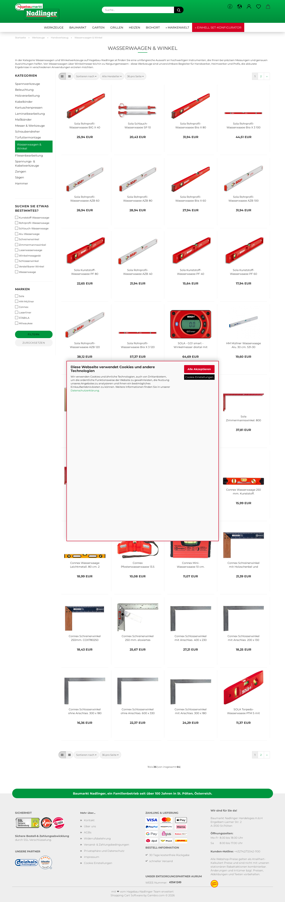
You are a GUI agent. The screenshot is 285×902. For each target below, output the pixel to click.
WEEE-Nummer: (156, 882)
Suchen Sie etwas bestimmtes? (32, 208)
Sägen (19, 177)
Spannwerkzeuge (27, 84)
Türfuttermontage (28, 137)
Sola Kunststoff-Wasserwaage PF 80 (84, 271)
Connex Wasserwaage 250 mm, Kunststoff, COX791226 (243, 491)
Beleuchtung (24, 89)
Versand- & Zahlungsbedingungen (106, 844)
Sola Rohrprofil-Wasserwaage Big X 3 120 (138, 345)
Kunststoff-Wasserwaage (32, 217)
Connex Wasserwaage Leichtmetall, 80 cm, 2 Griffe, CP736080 (85, 564)
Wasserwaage (25, 271)
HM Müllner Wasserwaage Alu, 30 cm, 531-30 (243, 345)
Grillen (116, 27)
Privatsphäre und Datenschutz (104, 851)
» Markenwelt (177, 27)
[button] (239, 6)
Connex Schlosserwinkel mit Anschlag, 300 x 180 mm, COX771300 (191, 711)
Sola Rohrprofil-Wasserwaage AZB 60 (84, 198)
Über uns (90, 826)
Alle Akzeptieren (199, 369)
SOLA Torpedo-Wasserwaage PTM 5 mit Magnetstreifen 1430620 (243, 711)
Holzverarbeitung (27, 95)
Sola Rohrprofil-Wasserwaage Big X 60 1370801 (190, 198)
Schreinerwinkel (27, 239)
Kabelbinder (24, 101)
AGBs (87, 832)
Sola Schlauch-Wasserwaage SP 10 (138, 125)
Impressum (91, 857)
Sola (19, 296)
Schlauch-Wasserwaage (32, 228)
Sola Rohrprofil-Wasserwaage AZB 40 (137, 271)
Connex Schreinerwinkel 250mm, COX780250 (85, 637)
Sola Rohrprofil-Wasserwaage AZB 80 (137, 198)
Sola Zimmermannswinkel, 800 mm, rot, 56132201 (243, 418)
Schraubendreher (27, 131)
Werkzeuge (54, 27)
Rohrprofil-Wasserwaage (32, 222)
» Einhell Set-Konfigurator (218, 27)
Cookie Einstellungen (199, 377)
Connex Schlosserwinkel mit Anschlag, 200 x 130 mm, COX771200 (243, 637)
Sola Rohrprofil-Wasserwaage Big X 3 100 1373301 (243, 125)
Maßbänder (23, 119)
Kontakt (89, 820)
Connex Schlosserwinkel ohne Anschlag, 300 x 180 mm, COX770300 (84, 711)
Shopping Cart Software (127, 895)
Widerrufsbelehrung (97, 838)
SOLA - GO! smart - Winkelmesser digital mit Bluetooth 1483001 (191, 345)
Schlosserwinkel (27, 260)
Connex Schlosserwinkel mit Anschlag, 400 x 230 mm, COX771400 (191, 637)
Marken (22, 289)
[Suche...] (179, 10)
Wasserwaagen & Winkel (29, 146)
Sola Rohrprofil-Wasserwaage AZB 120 (85, 345)
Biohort (153, 27)
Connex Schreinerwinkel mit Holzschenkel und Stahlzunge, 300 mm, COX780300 (243, 564)
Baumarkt (77, 27)
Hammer (21, 183)
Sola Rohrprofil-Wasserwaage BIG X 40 (84, 125)
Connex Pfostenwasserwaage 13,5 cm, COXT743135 (137, 564)
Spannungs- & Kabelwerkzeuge (27, 163)
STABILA (22, 317)
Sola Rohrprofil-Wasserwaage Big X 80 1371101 (190, 125)
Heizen (134, 27)
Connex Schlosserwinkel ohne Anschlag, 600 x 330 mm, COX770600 (138, 711)
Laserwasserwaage (28, 250)
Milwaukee (24, 323)
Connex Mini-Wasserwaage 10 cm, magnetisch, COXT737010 (191, 564)
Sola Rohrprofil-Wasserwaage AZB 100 (243, 198)
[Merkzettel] (258, 6)
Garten (98, 27)
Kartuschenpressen (28, 107)
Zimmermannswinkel (30, 244)
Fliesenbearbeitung (29, 155)
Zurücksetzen (33, 342)
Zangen (20, 171)
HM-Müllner (24, 301)
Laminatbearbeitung (30, 113)
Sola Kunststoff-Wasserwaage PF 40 (190, 271)
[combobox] (86, 76)
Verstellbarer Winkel (29, 266)
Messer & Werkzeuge (30, 125)
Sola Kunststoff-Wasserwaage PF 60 (243, 271)
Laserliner (23, 312)
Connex (21, 306)
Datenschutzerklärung (85, 390)
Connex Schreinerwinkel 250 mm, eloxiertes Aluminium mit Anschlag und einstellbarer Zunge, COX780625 (138, 637)
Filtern (34, 334)
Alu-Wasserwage (27, 233)
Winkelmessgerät (28, 255)
